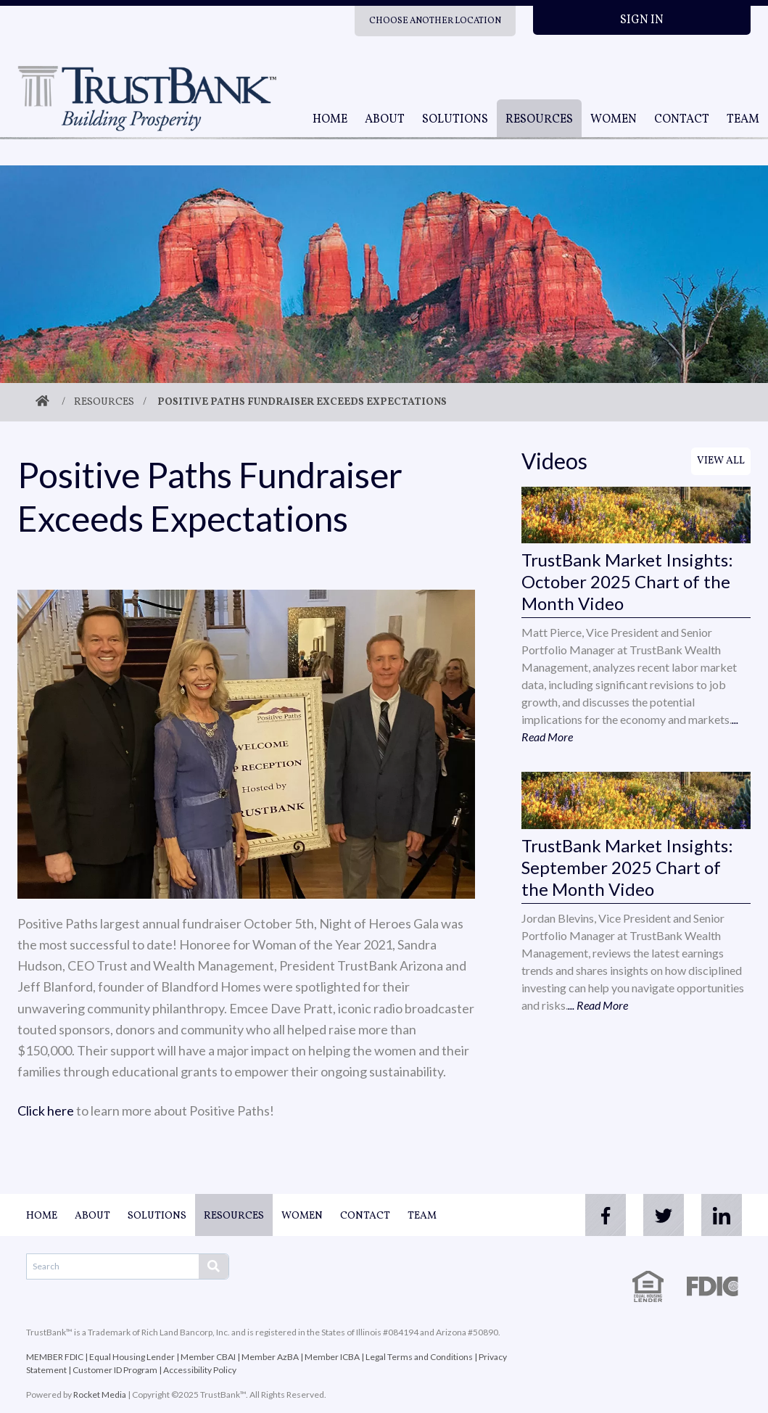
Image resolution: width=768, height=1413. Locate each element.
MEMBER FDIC (54, 1356)
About (385, 120)
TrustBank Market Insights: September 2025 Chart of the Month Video (627, 867)
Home (330, 120)
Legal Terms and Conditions (419, 1356)
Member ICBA (332, 1356)
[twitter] (663, 1215)
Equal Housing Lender (132, 1356)
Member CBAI (208, 1356)
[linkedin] (721, 1215)
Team (743, 120)
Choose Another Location (435, 21)
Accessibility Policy (199, 1369)
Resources (539, 120)
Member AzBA (270, 1356)
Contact (681, 120)
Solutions (455, 120)
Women (613, 120)
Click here (45, 1111)
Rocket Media (99, 1394)
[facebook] (605, 1215)
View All (721, 461)
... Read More (598, 1005)
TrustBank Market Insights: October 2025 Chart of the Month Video (627, 581)
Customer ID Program (115, 1369)
